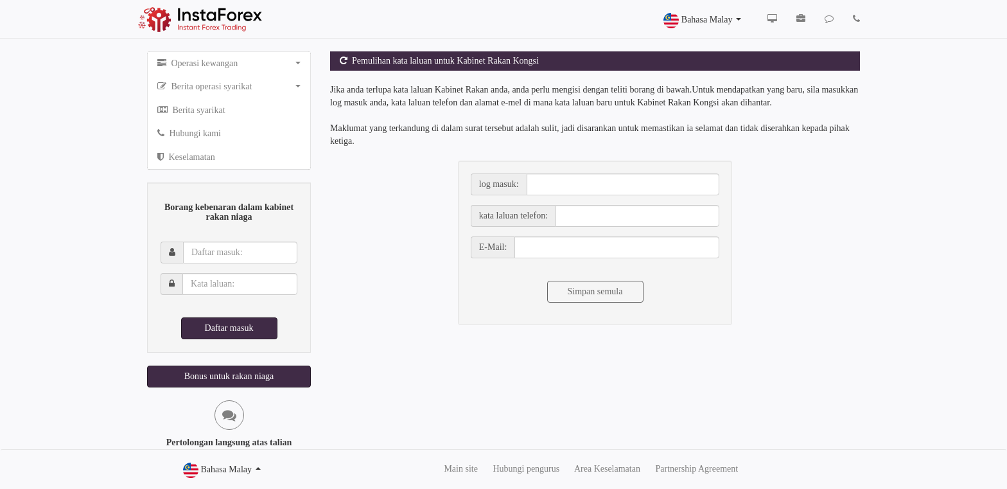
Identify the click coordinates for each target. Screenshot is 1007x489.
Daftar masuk (229, 328)
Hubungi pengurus (526, 469)
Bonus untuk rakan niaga (229, 376)
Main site (461, 469)
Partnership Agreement (696, 469)
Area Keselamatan (607, 469)
